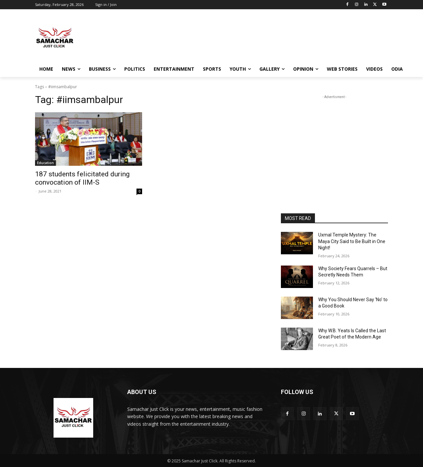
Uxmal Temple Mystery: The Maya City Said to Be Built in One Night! (351, 241)
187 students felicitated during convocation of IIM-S (82, 178)
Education (45, 163)
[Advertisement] (261, 37)
